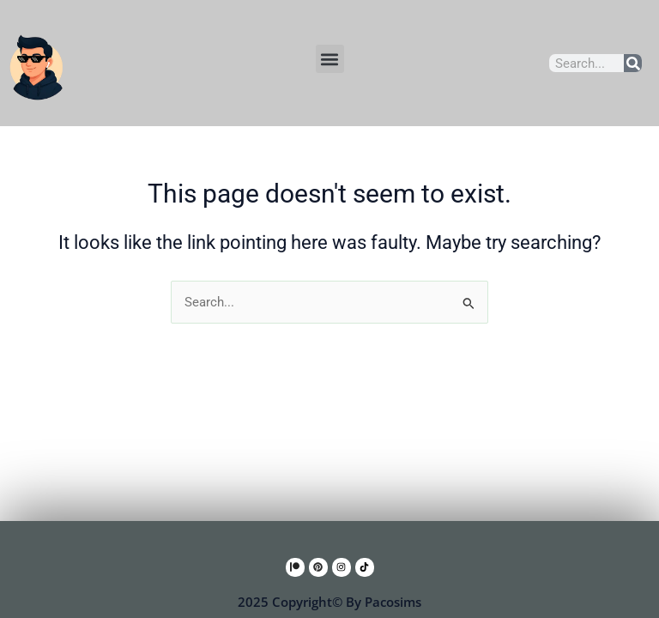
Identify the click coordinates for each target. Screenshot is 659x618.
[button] (330, 59)
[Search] (633, 63)
